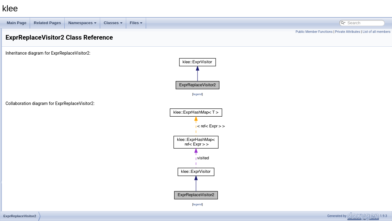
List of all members (376, 32)
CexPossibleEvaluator (38, 89)
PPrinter (26, 204)
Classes (113, 23)
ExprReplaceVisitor (35, 116)
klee (23, 35)
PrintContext (30, 210)
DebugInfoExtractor (36, 102)
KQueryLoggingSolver (38, 163)
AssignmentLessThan (37, 48)
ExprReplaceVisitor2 (37, 123)
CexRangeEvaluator (36, 96)
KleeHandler (30, 156)
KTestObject (30, 177)
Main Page (16, 23)
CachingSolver (32, 55)
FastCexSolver (32, 129)
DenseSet (28, 109)
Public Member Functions (314, 32)
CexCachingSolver (35, 62)
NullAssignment (33, 190)
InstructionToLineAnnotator (42, 150)
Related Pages (47, 23)
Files (136, 23)
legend (235, 94)
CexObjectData (32, 82)
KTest (24, 170)
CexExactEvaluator (35, 75)
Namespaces (82, 23)
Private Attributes (347, 32)
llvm (23, 42)
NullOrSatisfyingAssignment (43, 197)
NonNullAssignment (36, 183)
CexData (27, 69)
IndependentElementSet (40, 136)
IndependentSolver (35, 143)
